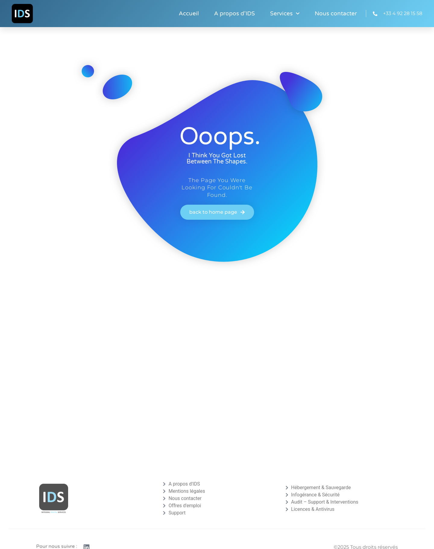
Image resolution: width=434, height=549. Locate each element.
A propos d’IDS (234, 13)
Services (285, 13)
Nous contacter (336, 13)
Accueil (189, 13)
